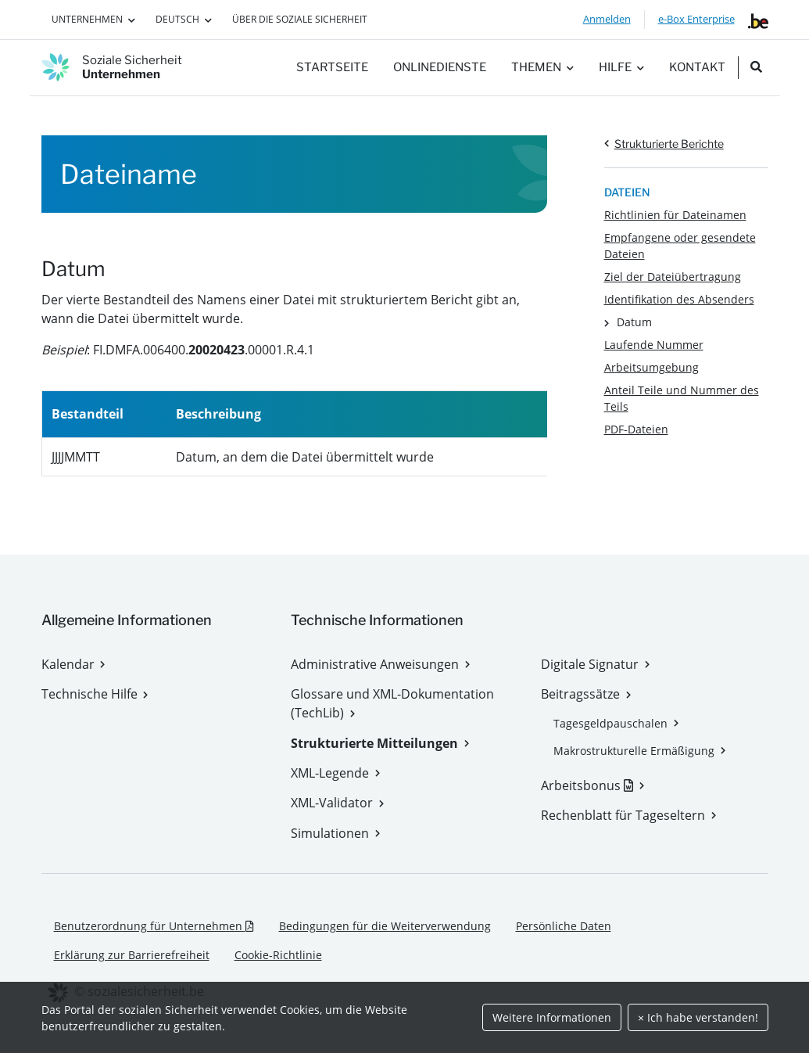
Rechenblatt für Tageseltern (623, 815)
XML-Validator (332, 802)
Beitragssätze (580, 694)
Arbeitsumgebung (651, 367)
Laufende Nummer (653, 344)
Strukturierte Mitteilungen (374, 743)
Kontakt (697, 67)
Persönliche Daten (563, 925)
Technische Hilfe (89, 694)
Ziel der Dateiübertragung (672, 276)
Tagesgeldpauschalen (610, 723)
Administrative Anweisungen (375, 664)
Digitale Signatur (590, 664)
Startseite (332, 67)
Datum (634, 321)
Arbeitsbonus (592, 785)
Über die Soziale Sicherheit (299, 19)
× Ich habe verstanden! (698, 1017)
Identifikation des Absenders (679, 299)
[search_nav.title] (756, 67)
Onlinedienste (439, 67)
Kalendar (68, 664)
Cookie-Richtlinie (278, 954)
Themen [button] (536, 67)
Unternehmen (87, 19)
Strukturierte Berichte (669, 143)
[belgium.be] (758, 19)
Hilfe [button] (615, 67)
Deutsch (177, 19)
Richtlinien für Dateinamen (675, 214)
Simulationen (330, 833)
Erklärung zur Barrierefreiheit (131, 954)
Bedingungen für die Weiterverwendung (385, 925)
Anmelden (607, 19)
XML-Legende (330, 773)
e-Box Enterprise (696, 19)
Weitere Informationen (551, 1017)
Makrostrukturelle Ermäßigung (633, 750)
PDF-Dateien (636, 429)
